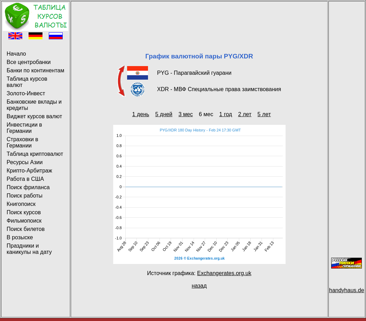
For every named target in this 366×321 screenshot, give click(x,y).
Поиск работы (24, 196)
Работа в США (25, 179)
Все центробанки (28, 62)
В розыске (20, 237)
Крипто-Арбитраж (29, 171)
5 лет (264, 114)
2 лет (244, 114)
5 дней (163, 114)
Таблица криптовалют (35, 154)
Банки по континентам (35, 70)
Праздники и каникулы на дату (29, 249)
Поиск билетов (26, 229)
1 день (140, 114)
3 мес (185, 114)
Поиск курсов (24, 212)
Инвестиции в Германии (24, 128)
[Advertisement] (199, 18)
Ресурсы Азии (24, 162)
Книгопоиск (21, 204)
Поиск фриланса (28, 187)
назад (199, 286)
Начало (16, 54)
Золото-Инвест (26, 93)
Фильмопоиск (24, 221)
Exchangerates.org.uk (224, 273)
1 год (225, 114)
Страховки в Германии (22, 142)
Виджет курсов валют (34, 116)
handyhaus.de (346, 290)
